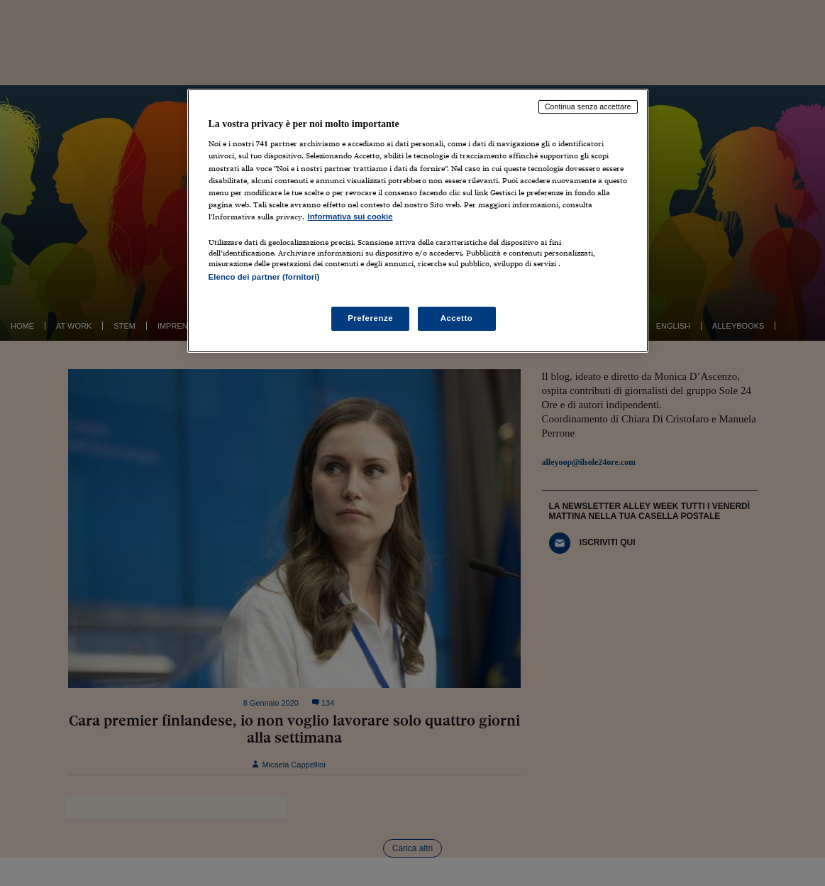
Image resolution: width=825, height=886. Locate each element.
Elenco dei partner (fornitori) (264, 277)
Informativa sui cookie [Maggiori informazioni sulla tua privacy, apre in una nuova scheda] (350, 216)
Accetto (457, 318)
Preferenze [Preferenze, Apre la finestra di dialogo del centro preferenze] (370, 318)
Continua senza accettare (588, 106)
